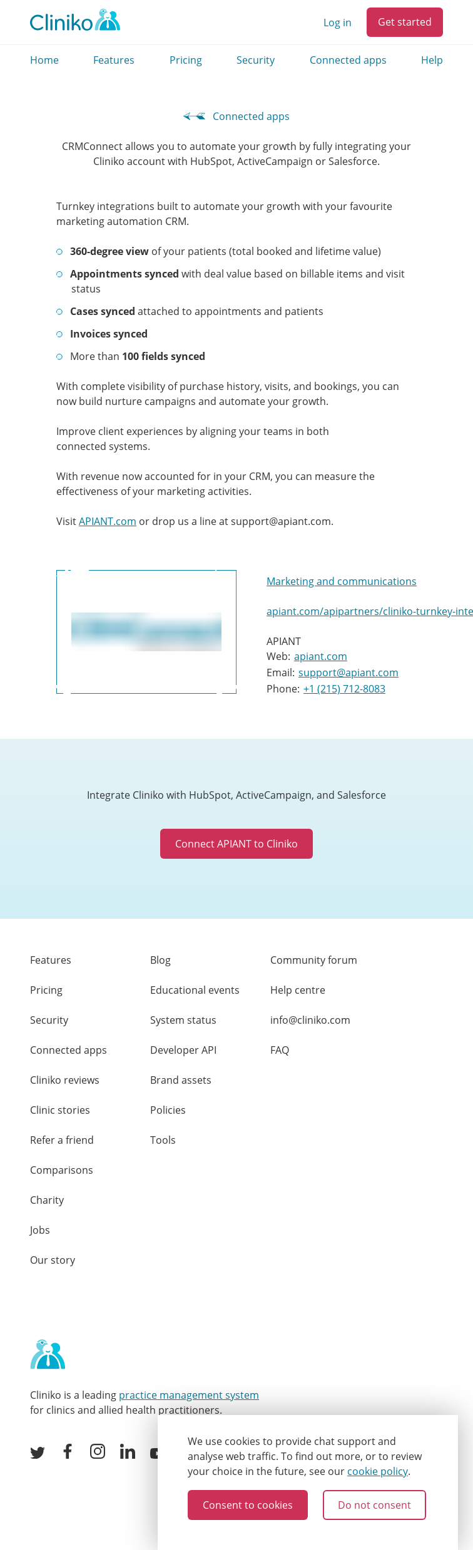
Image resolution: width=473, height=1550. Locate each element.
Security (255, 60)
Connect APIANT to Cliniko (236, 844)
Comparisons (61, 1170)
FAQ (279, 1050)
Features (114, 60)
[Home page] (47, 1355)
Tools (163, 1140)
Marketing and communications (342, 581)
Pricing (186, 60)
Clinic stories (60, 1110)
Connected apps (348, 60)
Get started (405, 22)
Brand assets (180, 1080)
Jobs (40, 1230)
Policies (168, 1110)
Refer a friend (62, 1140)
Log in (337, 22)
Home (44, 60)
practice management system (189, 1395)
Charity (47, 1200)
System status (183, 1020)
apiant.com (320, 656)
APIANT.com (107, 521)
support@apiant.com (348, 672)
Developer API (183, 1050)
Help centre (297, 990)
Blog (160, 960)
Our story (52, 1260)
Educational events (195, 990)
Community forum (313, 960)
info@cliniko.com (310, 1020)
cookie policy (377, 1471)
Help (432, 60)
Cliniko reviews (64, 1080)
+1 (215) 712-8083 (344, 689)
